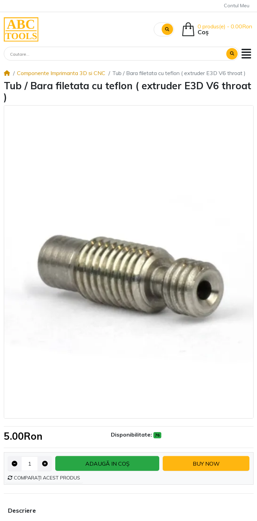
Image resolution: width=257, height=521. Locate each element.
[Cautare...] (115, 54)
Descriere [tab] (22, 510)
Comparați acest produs (44, 478)
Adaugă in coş (107, 463)
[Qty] (29, 463)
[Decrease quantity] (14, 463)
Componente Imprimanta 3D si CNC (61, 73)
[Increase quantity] (44, 463)
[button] (246, 53)
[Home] (7, 73)
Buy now (206, 463)
